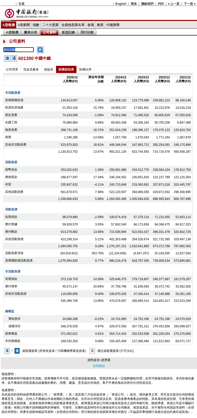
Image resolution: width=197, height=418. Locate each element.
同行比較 (87, 32)
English (120, 4)
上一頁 (174, 4)
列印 (161, 4)
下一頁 (188, 4)
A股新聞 (24, 25)
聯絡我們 (147, 4)
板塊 (90, 25)
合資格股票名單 (73, 25)
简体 (134, 4)
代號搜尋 (113, 25)
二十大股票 (50, 25)
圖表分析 (30, 32)
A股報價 (8, 25)
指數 (36, 25)
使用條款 (99, 366)
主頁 (21, 4)
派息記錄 (68, 32)
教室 (100, 25)
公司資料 (49, 32)
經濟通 (105, 360)
